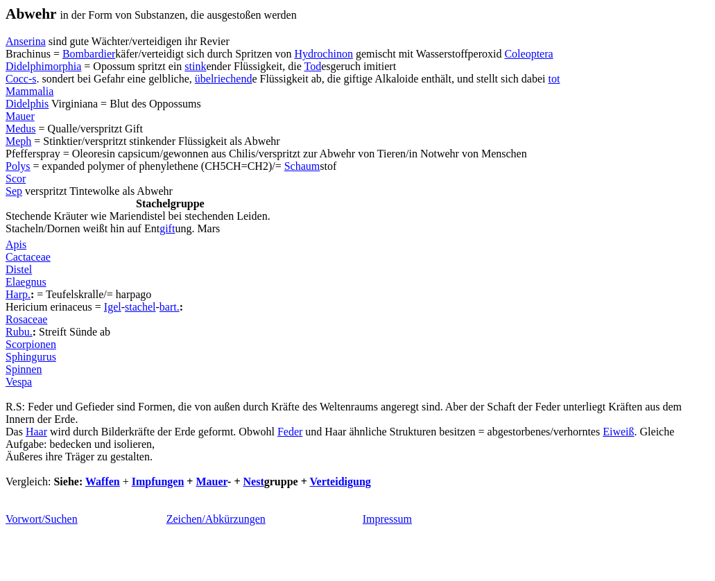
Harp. (18, 294)
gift (167, 228)
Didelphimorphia (43, 66)
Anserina (26, 41)
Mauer (20, 116)
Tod (312, 66)
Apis (16, 244)
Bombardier (88, 54)
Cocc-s (21, 79)
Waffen (102, 481)
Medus (21, 129)
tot (554, 79)
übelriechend (223, 79)
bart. (170, 307)
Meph (18, 141)
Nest (253, 481)
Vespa (19, 382)
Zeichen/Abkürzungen (216, 519)
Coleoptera (528, 54)
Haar (36, 431)
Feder (289, 431)
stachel (140, 307)
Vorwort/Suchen (42, 519)
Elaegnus (26, 282)
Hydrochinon (323, 54)
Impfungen (158, 481)
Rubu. (19, 332)
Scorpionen (31, 344)
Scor (16, 178)
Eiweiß (618, 431)
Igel (112, 307)
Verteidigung (339, 481)
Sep (14, 191)
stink (195, 66)
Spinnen (24, 369)
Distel (19, 269)
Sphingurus (31, 357)
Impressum (387, 519)
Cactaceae (28, 257)
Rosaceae (26, 319)
